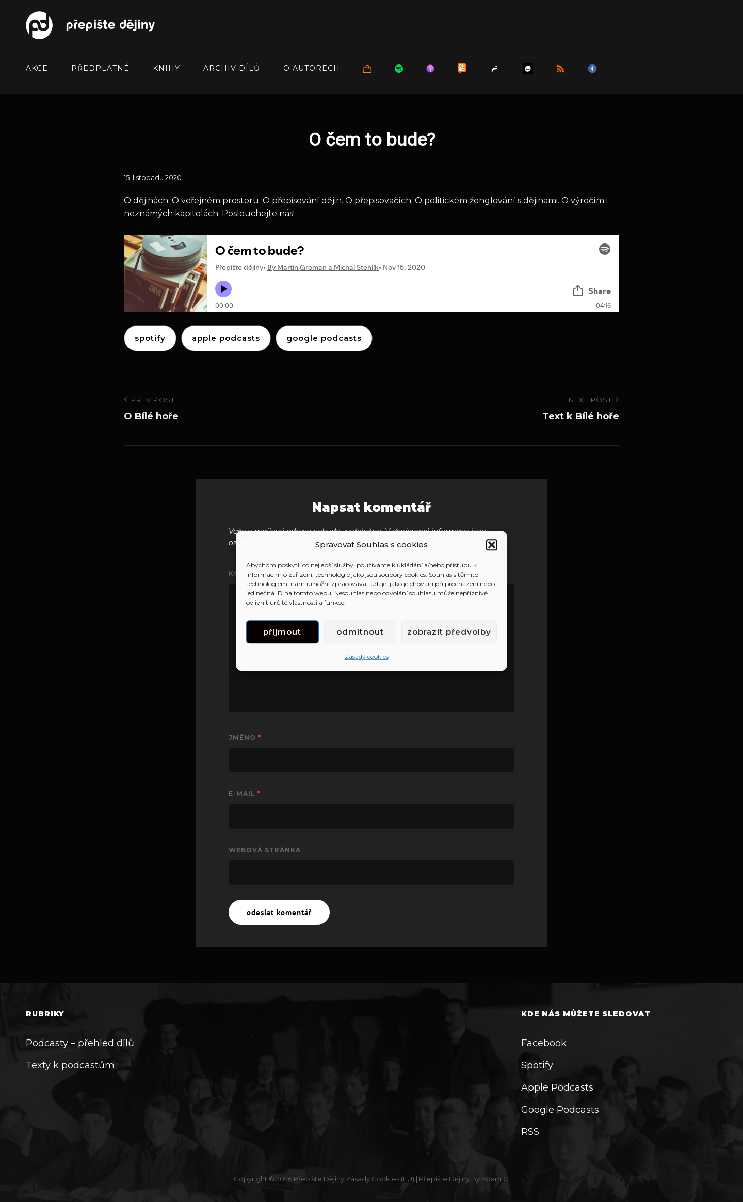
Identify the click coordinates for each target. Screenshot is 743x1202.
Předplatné (100, 68)
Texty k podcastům (70, 1065)
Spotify (150, 338)
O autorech (311, 68)
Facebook (544, 1043)
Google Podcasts (560, 1109)
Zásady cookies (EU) (380, 1179)
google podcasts (324, 338)
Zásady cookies (367, 657)
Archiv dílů (231, 68)
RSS (530, 1132)
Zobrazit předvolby (449, 632)
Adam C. (495, 1179)
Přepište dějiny (319, 1179)
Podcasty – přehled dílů (80, 1043)
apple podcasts (226, 338)
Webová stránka (265, 850)
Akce (37, 68)
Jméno (245, 737)
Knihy (166, 68)
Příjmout (282, 632)
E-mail (245, 794)
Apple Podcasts (557, 1087)
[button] (492, 545)
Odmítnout (360, 632)
